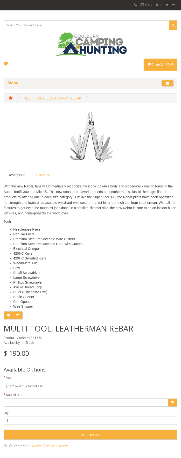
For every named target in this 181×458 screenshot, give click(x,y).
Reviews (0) (42, 175)
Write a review (57, 445)
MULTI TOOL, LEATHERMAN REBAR (52, 98)
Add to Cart (90, 434)
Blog (146, 4)
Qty (6, 413)
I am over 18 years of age (23, 386)
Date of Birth (14, 395)
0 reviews (35, 445)
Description (16, 175)
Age (8, 377)
